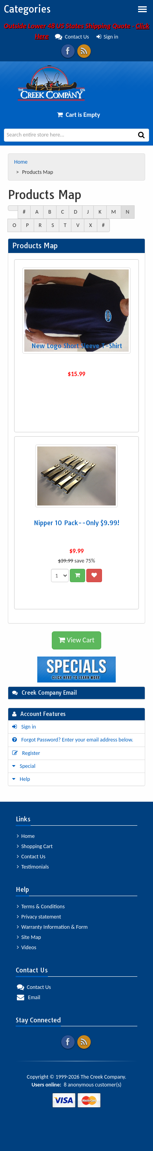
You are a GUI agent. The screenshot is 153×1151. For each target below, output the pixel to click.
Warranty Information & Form (52, 927)
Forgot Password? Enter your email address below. (72, 739)
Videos (26, 947)
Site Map (29, 937)
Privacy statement (39, 916)
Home (21, 162)
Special (23, 766)
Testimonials (33, 866)
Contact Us (31, 856)
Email (28, 997)
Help (21, 779)
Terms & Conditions (41, 906)
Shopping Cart (35, 846)
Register (26, 753)
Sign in (107, 36)
